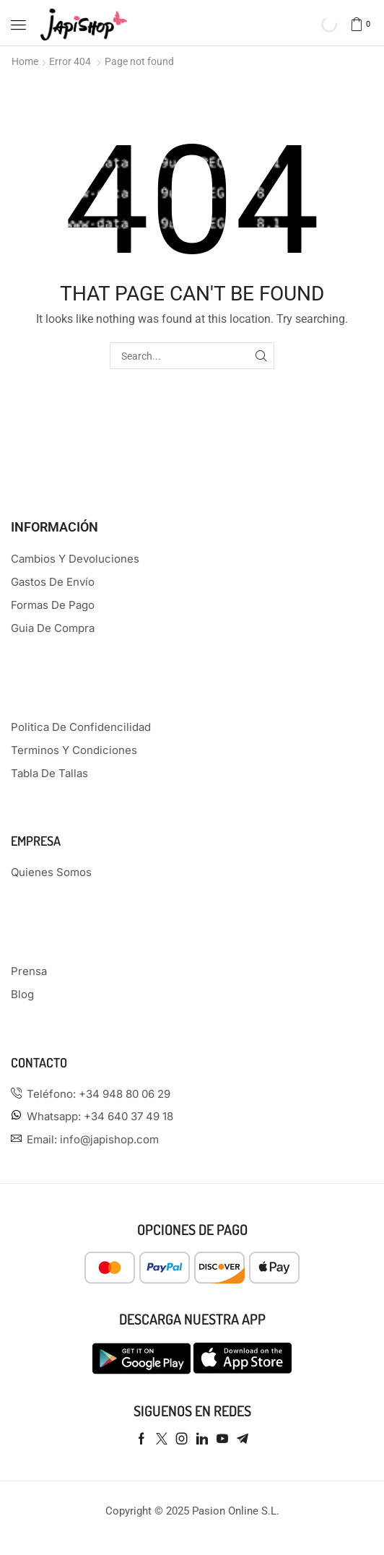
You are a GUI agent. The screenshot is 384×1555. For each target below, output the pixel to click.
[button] (18, 25)
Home (25, 61)
